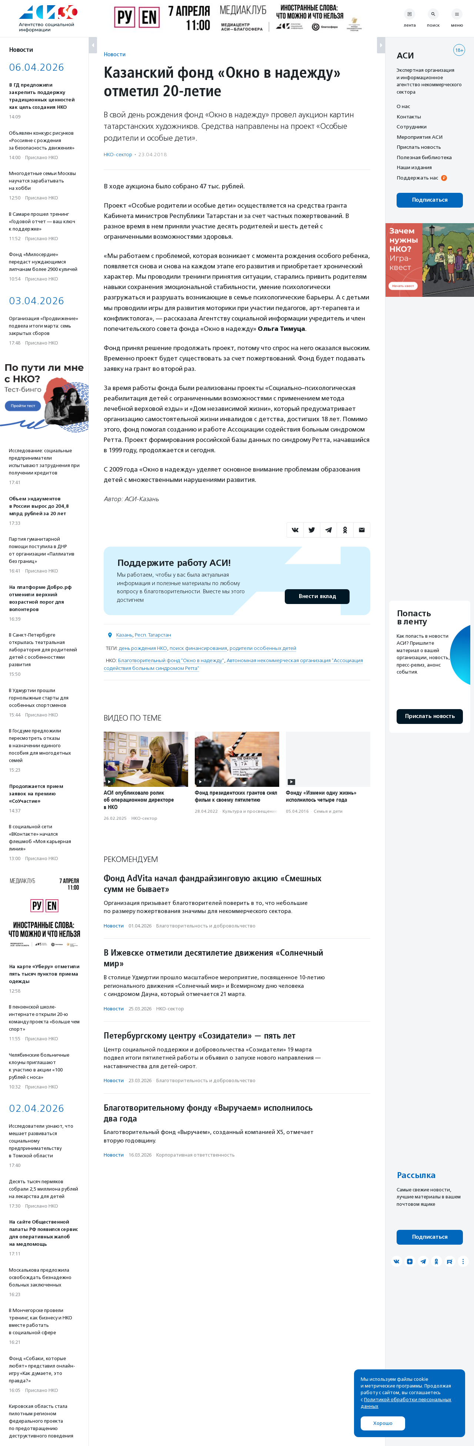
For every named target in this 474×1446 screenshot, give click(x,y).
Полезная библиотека (424, 157)
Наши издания (414, 167)
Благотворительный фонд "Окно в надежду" (171, 660)
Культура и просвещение (250, 811)
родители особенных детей (263, 648)
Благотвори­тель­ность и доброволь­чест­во (206, 926)
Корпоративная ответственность (195, 1155)
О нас (403, 106)
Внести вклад (317, 596)
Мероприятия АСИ (420, 137)
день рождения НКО (143, 648)
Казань (124, 635)
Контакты (409, 117)
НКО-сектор (118, 154)
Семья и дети (328, 811)
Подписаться (430, 200)
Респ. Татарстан (153, 635)
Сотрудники (412, 127)
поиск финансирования (198, 648)
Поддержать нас (417, 178)
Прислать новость (419, 147)
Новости (115, 54)
